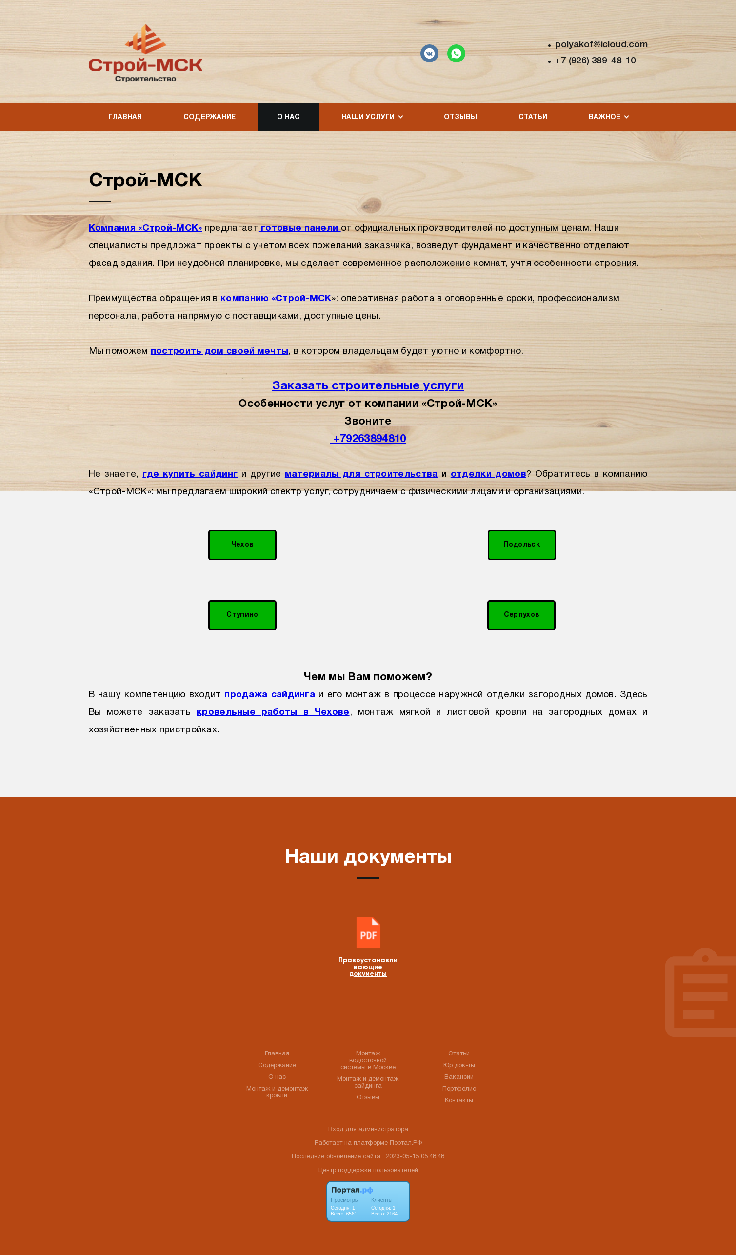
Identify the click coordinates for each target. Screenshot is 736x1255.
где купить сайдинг (190, 474)
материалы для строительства (361, 474)
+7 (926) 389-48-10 (595, 61)
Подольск (521, 545)
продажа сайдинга (269, 694)
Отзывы (460, 117)
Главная (125, 117)
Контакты (459, 1101)
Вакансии (459, 1077)
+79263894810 (368, 439)
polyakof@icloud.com (601, 44)
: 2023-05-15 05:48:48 (413, 1157)
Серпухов (521, 615)
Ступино (242, 615)
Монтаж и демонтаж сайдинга (367, 1082)
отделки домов (488, 474)
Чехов (242, 545)
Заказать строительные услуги (368, 386)
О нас (288, 117)
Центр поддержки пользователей (368, 1171)
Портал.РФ (406, 1143)
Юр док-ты (459, 1066)
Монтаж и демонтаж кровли (277, 1092)
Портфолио (459, 1089)
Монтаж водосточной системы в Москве (368, 1061)
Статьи (532, 117)
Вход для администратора (368, 1130)
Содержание (209, 117)
